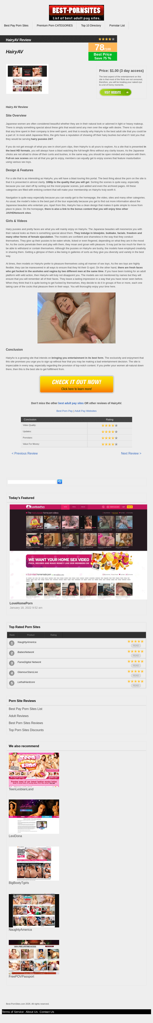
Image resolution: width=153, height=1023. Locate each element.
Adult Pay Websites (85, 410)
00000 (115, 92)
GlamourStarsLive (28, 672)
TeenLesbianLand (21, 789)
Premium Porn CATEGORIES (55, 25)
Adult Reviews (18, 716)
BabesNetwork (26, 652)
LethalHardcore (26, 682)
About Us (32, 1011)
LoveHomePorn (21, 603)
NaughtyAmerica (27, 642)
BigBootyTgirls (19, 882)
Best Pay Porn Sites (16, 25)
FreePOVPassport (21, 976)
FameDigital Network (29, 662)
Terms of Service (13, 1011)
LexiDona (15, 836)
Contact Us (47, 1011)
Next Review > (131, 453)
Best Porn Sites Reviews (26, 723)
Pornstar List (117, 25)
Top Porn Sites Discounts (26, 730)
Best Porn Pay (64, 410)
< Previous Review (25, 453)
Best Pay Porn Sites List (25, 709)
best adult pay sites (71, 403)
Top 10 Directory (91, 25)
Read (136, 645)
